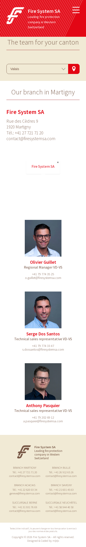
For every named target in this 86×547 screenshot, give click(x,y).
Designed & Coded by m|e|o (43, 540)
